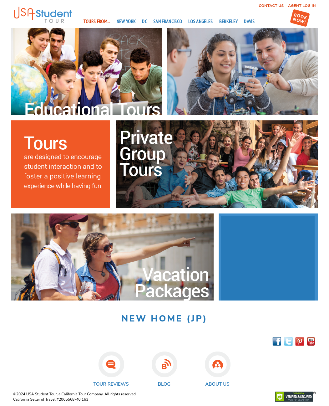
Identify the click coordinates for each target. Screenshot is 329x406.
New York (126, 21)
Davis (249, 21)
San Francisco (167, 21)
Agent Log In (302, 5)
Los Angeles (200, 21)
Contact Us (271, 5)
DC (144, 21)
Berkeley (228, 21)
